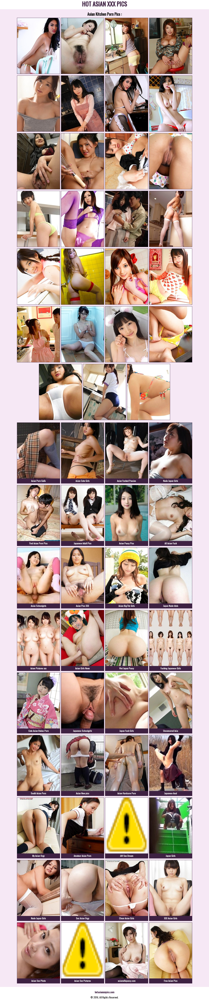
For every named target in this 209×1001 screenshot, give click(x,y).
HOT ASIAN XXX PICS (104, 4)
